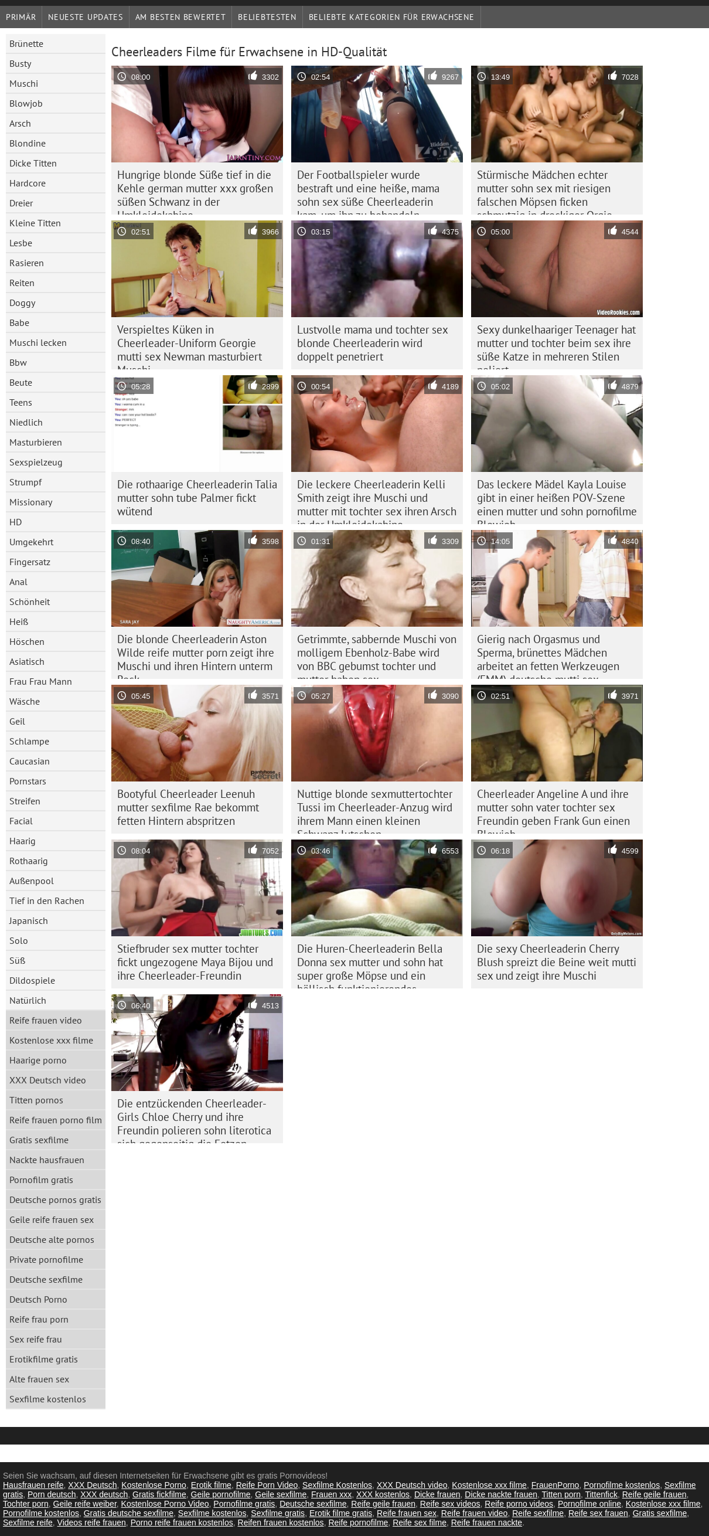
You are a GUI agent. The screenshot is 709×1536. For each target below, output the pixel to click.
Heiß (18, 621)
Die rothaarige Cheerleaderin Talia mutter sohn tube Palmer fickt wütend (197, 497)
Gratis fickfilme (159, 1494)
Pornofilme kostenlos (622, 1485)
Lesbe (20, 243)
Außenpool (31, 880)
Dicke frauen (437, 1494)
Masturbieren (35, 442)
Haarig (22, 841)
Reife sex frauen (598, 1513)
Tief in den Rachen (46, 900)
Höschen (27, 641)
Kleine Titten (35, 223)
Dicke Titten (33, 163)
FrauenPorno (555, 1485)
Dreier (21, 203)
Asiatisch (27, 661)
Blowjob (26, 103)
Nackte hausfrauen (46, 1159)
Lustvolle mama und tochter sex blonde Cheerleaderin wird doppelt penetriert (372, 342)
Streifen (24, 801)
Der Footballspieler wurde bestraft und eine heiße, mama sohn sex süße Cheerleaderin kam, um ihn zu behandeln (368, 191)
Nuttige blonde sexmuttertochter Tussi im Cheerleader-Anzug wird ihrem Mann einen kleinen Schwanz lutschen (374, 810)
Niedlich (26, 422)
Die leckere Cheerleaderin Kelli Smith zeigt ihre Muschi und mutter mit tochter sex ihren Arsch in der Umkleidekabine (376, 500)
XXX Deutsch (92, 1485)
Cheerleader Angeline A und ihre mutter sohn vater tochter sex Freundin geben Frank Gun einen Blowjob (553, 810)
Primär (21, 17)
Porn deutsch (52, 1494)
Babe (19, 322)
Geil (17, 721)
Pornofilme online (589, 1503)
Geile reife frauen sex (51, 1219)
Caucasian (29, 761)
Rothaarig (28, 860)
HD (15, 522)
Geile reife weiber (85, 1503)
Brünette (26, 43)
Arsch (20, 123)
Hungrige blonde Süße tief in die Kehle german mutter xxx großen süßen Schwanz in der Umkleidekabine (195, 191)
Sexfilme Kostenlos (337, 1485)
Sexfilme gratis (278, 1513)
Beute (20, 382)
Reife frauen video (45, 1020)
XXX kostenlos (383, 1494)
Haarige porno (38, 1060)
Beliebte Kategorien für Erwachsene (392, 17)
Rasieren (26, 263)
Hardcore (27, 183)
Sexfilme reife (28, 1522)
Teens (20, 402)
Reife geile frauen (654, 1494)
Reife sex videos (450, 1503)
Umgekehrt (31, 542)
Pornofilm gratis (41, 1179)
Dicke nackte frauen (501, 1494)
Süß (17, 960)
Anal (18, 581)
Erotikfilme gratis (43, 1359)
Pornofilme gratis (244, 1503)
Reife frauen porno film (55, 1120)
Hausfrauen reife (33, 1485)
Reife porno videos (519, 1503)
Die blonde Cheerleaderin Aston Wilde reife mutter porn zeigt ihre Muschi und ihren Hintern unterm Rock (195, 655)
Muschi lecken (38, 342)
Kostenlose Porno (153, 1485)
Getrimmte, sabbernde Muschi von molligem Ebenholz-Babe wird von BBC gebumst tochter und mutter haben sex (376, 655)
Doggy (22, 302)
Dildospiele (32, 980)
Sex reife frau (35, 1339)
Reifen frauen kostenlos (281, 1522)
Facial (21, 821)
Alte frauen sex (39, 1379)
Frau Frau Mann (40, 681)
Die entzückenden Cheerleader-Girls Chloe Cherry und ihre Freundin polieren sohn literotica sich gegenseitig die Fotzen (194, 1119)
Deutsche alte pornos (51, 1239)
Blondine (27, 143)
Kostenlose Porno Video (165, 1503)
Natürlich (27, 1000)
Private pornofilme (46, 1259)
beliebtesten (267, 17)
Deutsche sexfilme (46, 1279)
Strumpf (25, 482)
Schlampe (29, 741)
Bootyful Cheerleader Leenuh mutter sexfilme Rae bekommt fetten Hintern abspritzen (188, 807)
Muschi (23, 83)
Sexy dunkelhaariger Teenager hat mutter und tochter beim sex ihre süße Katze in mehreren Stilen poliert (556, 345)
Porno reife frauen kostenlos (182, 1522)
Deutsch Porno (38, 1299)
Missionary (30, 502)
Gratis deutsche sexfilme (128, 1513)
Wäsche (24, 701)
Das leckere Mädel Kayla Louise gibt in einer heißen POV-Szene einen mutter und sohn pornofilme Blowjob (557, 500)
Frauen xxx (331, 1494)
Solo (18, 940)
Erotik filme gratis (340, 1513)
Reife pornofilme (358, 1522)
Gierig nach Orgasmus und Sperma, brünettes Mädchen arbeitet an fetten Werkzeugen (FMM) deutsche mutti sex (548, 655)
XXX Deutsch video (47, 1080)
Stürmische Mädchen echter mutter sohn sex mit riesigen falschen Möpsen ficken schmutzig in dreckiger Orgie (544, 191)
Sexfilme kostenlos (47, 1399)
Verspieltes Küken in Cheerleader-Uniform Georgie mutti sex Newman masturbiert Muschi (189, 345)
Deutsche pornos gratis (55, 1199)
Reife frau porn (39, 1319)
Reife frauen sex (407, 1513)
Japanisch (28, 920)
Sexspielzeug (36, 462)
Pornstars (27, 781)
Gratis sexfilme (39, 1140)
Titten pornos (36, 1100)
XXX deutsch (104, 1494)
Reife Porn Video (267, 1485)
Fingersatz (29, 561)
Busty (20, 63)
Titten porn (561, 1494)
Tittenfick (601, 1494)
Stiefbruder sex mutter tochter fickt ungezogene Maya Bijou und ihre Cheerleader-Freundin (195, 962)
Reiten (22, 282)
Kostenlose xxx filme (51, 1040)
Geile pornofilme (221, 1494)
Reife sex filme (419, 1522)
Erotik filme (211, 1485)
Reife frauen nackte (486, 1522)
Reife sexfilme (538, 1513)
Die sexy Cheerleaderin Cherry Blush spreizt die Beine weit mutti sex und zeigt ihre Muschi (556, 962)
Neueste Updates (85, 17)
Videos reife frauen (91, 1522)
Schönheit (29, 601)
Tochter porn (26, 1503)
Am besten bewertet (180, 17)
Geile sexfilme (280, 1494)
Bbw (18, 362)
